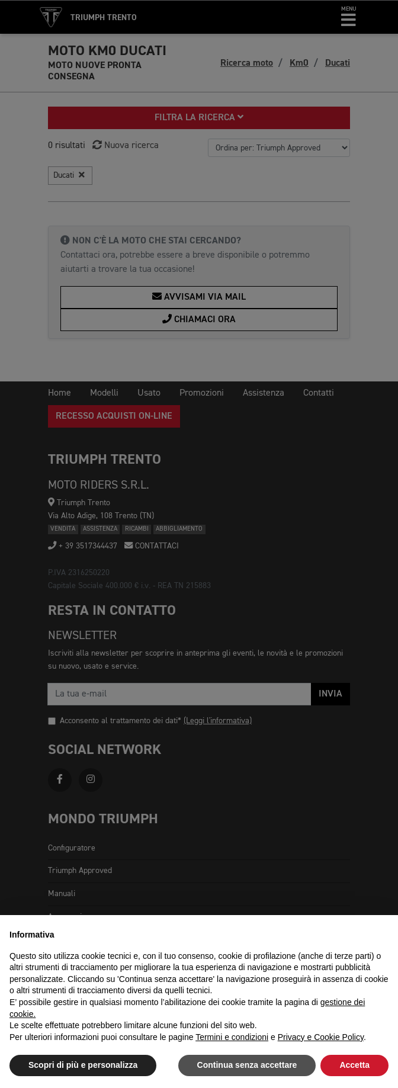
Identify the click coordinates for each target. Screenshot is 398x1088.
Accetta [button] (354, 1065)
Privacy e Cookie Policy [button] (321, 1037)
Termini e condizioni (231, 1037)
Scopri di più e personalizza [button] (82, 1065)
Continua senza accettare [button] (247, 1065)
